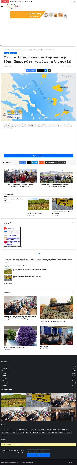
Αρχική (6, 49)
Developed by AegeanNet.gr (27, 462)
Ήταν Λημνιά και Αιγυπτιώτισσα (15, 348)
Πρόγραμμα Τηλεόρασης (12, 246)
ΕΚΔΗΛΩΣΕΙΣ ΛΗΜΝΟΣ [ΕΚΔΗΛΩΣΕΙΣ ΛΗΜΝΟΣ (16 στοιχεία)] (51, 429)
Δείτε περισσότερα (38, 155)
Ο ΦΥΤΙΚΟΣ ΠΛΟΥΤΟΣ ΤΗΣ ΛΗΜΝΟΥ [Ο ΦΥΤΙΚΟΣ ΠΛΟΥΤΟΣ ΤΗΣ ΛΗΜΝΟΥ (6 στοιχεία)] (38, 432)
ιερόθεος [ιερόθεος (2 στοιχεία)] (4, 435)
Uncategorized (5, 366)
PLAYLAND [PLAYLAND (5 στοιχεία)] (21, 429)
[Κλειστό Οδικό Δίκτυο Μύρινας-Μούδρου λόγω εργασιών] (62, 204)
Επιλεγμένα (13, 53)
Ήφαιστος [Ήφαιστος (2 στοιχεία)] (28, 429)
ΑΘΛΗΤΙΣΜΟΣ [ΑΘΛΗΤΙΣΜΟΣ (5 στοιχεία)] (35, 429)
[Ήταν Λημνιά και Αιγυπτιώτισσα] (20, 336)
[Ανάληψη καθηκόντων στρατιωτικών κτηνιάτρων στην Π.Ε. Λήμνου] (38, 204)
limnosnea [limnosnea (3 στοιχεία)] (10, 429)
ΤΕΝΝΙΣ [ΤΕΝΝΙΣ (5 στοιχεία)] (61, 432)
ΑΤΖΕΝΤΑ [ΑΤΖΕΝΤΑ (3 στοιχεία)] (42, 429)
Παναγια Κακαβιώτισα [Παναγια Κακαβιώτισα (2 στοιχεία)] (52, 432)
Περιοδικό (4, 385)
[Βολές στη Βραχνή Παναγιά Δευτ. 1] (56, 307)
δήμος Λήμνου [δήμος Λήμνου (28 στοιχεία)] (68, 432)
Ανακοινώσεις (5, 370)
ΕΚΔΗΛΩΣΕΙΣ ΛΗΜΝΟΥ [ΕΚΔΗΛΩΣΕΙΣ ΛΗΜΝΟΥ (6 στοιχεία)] (63, 429)
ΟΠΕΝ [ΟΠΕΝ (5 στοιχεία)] (27, 432)
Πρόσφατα (38, 253)
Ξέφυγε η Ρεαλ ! (8, 283)
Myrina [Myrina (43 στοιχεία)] (15, 429)
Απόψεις (4, 373)
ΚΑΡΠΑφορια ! (45, 347)
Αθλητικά (4, 368)
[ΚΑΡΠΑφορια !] (56, 335)
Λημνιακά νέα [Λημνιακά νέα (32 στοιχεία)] (21, 432)
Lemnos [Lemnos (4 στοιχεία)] (3, 429)
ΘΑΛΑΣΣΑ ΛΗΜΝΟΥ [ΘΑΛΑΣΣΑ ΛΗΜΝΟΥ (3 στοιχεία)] (6, 432)
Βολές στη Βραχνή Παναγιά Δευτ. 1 (52, 321)
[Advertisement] (38, 33)
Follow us (3, 439)
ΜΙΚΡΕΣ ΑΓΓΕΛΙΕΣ (6, 382)
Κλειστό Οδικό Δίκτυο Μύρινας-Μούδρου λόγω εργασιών (27, 276)
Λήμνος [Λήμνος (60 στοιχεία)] (14, 432)
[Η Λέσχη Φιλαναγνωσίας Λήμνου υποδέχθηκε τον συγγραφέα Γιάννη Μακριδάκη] (20, 305)
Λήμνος (4, 380)
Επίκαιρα (11, 49)
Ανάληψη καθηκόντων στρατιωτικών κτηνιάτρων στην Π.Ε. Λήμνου (30, 269)
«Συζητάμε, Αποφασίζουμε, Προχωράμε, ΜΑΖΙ (15, 265)
